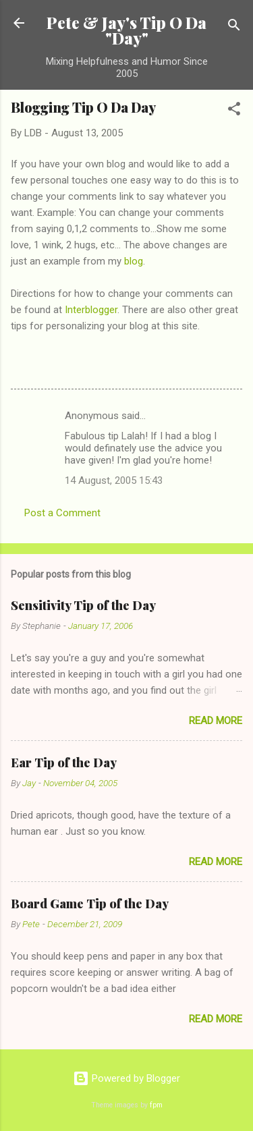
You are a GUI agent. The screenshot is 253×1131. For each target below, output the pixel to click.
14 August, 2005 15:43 (114, 480)
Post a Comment (62, 513)
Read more (215, 721)
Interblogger (91, 310)
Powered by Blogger (126, 1078)
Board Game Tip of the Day (90, 903)
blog (133, 261)
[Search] (234, 27)
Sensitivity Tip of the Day (83, 605)
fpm (156, 1105)
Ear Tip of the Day (64, 762)
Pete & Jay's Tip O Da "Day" (126, 30)
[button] (234, 111)
